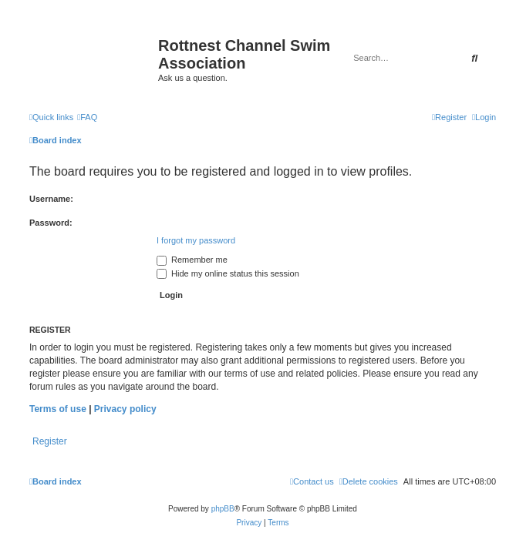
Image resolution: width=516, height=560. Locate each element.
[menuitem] (87, 117)
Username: (51, 198)
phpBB (222, 509)
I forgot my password (196, 240)
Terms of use (57, 409)
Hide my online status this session (228, 273)
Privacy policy (125, 409)
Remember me (192, 259)
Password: (51, 222)
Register (49, 441)
